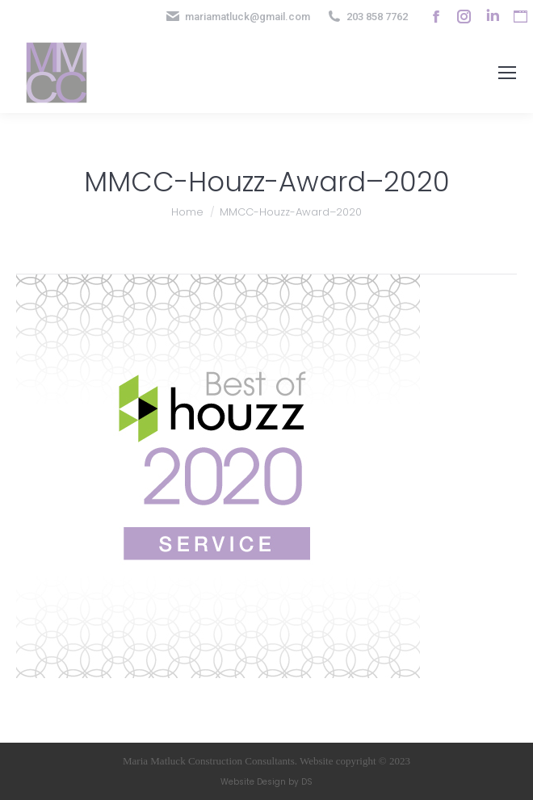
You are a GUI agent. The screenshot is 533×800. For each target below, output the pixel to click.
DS (307, 782)
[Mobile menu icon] (507, 72)
